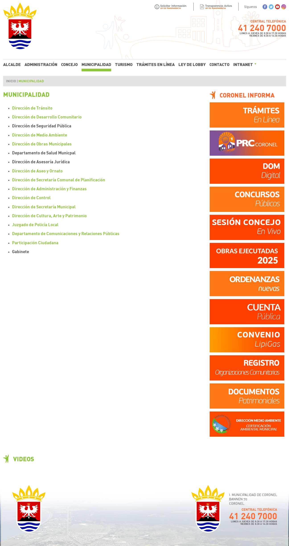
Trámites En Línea (155, 64)
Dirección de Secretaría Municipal (44, 206)
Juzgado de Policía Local (35, 224)
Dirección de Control (31, 197)
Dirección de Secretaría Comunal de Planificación (58, 179)
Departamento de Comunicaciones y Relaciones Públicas (65, 233)
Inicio (11, 81)
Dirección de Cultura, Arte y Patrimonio (49, 215)
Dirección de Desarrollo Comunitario (47, 116)
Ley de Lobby (192, 64)
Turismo (124, 64)
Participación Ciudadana (35, 242)
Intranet (243, 64)
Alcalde (12, 64)
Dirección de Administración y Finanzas (49, 188)
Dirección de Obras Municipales (42, 143)
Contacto (219, 64)
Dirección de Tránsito (32, 107)
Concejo (69, 64)
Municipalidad (96, 64)
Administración (41, 64)
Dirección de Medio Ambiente (39, 134)
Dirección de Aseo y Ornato (37, 170)
